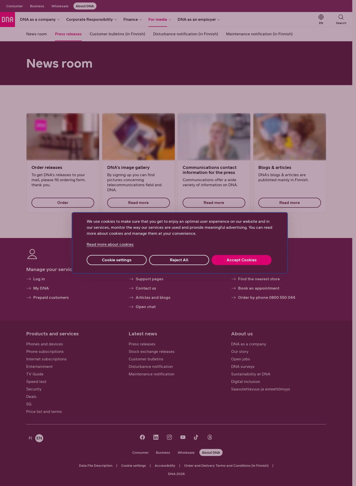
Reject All (179, 260)
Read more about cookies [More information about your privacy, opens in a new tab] (110, 244)
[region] (180, 243)
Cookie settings (116, 260)
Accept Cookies (242, 260)
